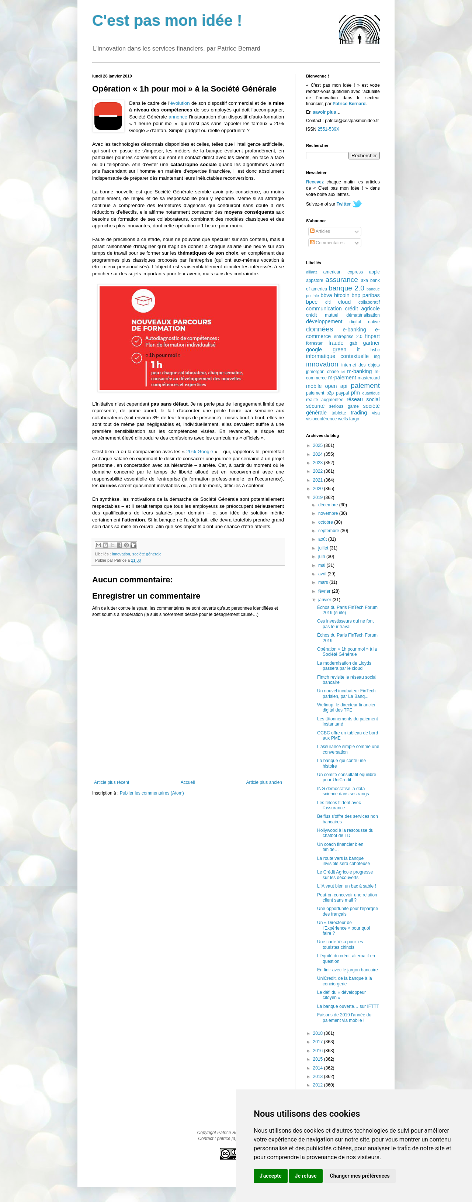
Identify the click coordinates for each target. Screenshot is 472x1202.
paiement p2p (320, 393)
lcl (343, 372)
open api (336, 386)
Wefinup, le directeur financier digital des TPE (346, 707)
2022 (318, 471)
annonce (178, 117)
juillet (324, 548)
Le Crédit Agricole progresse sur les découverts (345, 874)
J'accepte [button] (271, 1176)
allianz (311, 272)
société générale (147, 554)
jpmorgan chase (322, 371)
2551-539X (328, 129)
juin (322, 556)
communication (324, 308)
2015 (318, 1059)
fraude (336, 343)
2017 (318, 1041)
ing (377, 356)
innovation (121, 554)
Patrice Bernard (349, 103)
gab (353, 343)
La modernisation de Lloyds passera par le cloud (344, 666)
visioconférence (321, 418)
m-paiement (342, 377)
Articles (320, 231)
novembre (328, 513)
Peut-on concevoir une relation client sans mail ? (347, 897)
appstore (314, 280)
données (319, 329)
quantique (371, 393)
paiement (365, 385)
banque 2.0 (346, 288)
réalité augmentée (324, 399)
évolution (180, 103)
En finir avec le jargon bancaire (347, 969)
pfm (355, 393)
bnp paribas (365, 295)
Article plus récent (111, 782)
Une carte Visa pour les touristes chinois (340, 944)
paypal (342, 393)
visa (376, 413)
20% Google (199, 451)
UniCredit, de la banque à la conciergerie (344, 981)
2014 (318, 1068)
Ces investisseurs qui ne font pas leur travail (345, 624)
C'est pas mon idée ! (167, 20)
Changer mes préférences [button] (360, 1176)
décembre (328, 504)
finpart (372, 336)
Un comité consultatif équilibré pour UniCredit (346, 777)
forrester (314, 343)
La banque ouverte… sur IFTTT (348, 1006)
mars (323, 582)
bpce (311, 302)
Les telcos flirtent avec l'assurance (339, 805)
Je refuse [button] (306, 1176)
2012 (318, 1085)
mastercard (369, 377)
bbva (326, 295)
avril (322, 573)
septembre (329, 530)
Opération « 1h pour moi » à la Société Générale (347, 652)
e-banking (354, 330)
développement (324, 321)
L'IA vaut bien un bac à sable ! (346, 886)
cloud (344, 302)
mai (322, 565)
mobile (314, 386)
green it (346, 349)
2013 (318, 1076)
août (323, 539)
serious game (344, 406)
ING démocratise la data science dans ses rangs (343, 791)
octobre (326, 522)
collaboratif (369, 302)
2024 (318, 454)
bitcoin (342, 295)
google (314, 349)
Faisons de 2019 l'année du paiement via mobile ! (344, 1017)
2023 (318, 462)
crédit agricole (362, 308)
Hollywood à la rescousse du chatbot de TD (345, 833)
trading (359, 413)
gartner (371, 343)
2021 (318, 480)
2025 (318, 445)
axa (364, 280)
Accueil (188, 782)
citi (328, 302)
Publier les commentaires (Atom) (152, 793)
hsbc (375, 349)
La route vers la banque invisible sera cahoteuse (343, 861)
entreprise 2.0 (348, 336)
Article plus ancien (264, 782)
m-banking (359, 371)
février (325, 591)
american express (343, 272)
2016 (318, 1050)
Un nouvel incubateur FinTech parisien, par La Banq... (346, 693)
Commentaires (327, 242)
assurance (342, 279)
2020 (318, 488)
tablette (339, 413)
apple (374, 272)
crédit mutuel (322, 315)
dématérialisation (363, 315)
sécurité (315, 406)
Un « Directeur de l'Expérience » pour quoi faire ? (343, 928)
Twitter (344, 204)
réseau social (363, 399)
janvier (325, 599)
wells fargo (348, 418)
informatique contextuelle (337, 356)
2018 (318, 1033)
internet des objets (360, 365)
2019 (318, 497)
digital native (365, 321)
